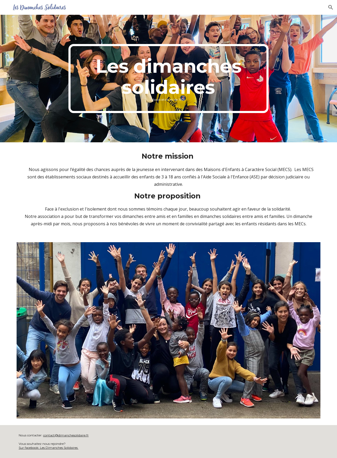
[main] (168, 78)
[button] (330, 7)
